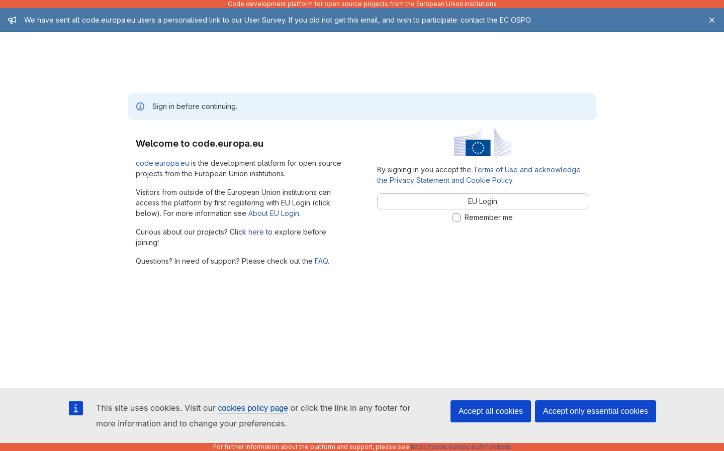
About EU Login (273, 213)
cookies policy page (253, 408)
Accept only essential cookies (595, 411)
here (256, 232)
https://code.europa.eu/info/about (461, 446)
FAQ (321, 261)
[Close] (712, 20)
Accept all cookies (491, 411)
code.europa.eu (162, 163)
